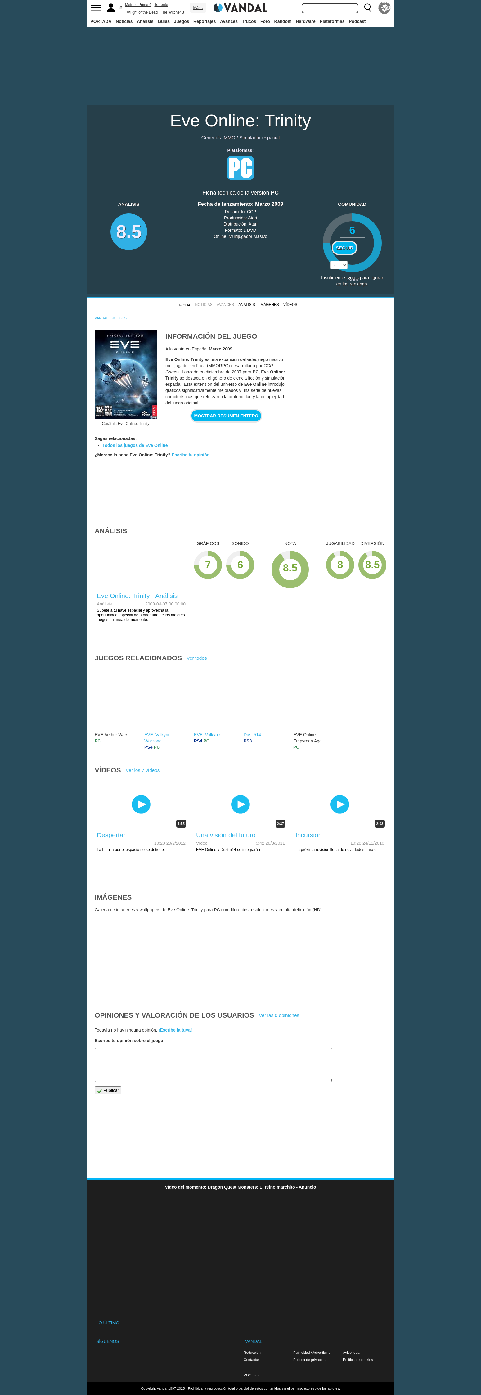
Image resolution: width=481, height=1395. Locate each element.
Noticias (124, 21)
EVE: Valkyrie (207, 734)
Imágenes (269, 304)
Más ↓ (198, 8)
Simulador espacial (259, 137)
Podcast (357, 21)
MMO (230, 137)
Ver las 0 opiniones (279, 1015)
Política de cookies (358, 1360)
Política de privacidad (310, 1360)
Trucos (249, 21)
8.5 (129, 232)
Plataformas (332, 21)
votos (352, 280)
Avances (229, 21)
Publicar (108, 1090)
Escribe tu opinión (190, 454)
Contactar (251, 1360)
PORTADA (100, 21)
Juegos (181, 21)
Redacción (252, 1352)
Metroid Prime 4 (138, 4)
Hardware (306, 21)
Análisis (145, 21)
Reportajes (204, 21)
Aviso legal (351, 1352)
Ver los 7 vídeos (143, 770)
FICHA (185, 305)
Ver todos (197, 658)
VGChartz (251, 1375)
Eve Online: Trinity (240, 120)
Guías (164, 21)
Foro (265, 21)
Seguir (344, 247)
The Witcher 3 (172, 12)
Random (283, 21)
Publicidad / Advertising (311, 1352)
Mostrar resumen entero (226, 415)
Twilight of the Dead (141, 12)
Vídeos (290, 304)
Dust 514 (252, 734)
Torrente (161, 4)
